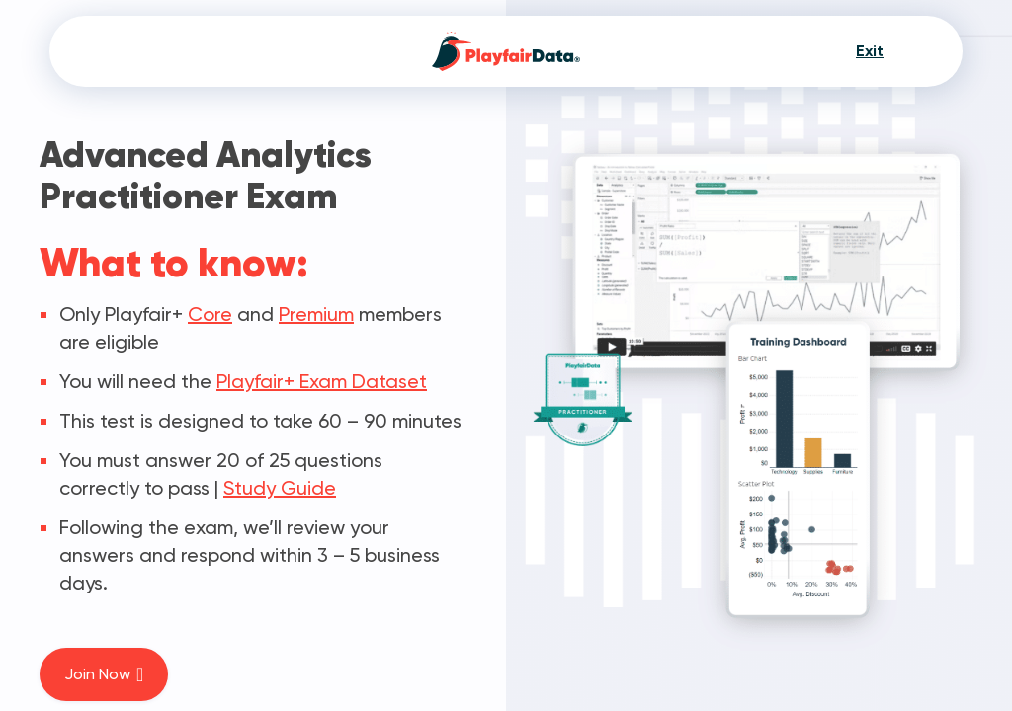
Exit (870, 50)
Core (210, 314)
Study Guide (279, 488)
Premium (316, 314)
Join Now (103, 674)
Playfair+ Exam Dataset (321, 381)
